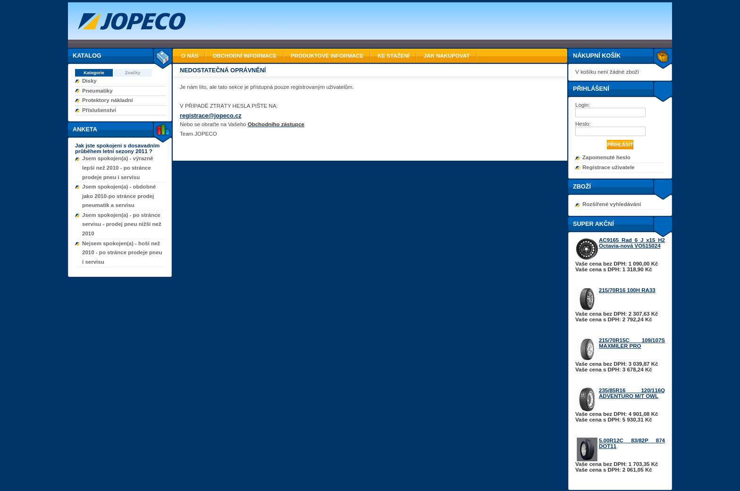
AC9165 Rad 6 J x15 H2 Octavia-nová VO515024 (632, 243)
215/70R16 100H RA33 (627, 290)
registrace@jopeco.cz (211, 115)
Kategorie (94, 72)
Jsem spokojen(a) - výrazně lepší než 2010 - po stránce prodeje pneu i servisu (117, 167)
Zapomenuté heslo (606, 157)
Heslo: (583, 124)
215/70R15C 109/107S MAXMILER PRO (632, 343)
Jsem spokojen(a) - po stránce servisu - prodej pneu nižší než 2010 (121, 224)
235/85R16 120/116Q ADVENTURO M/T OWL (632, 393)
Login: (583, 105)
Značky (133, 72)
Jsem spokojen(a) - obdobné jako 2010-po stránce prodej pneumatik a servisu (119, 196)
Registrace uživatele (608, 167)
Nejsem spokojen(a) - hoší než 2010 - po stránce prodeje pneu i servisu (122, 253)
